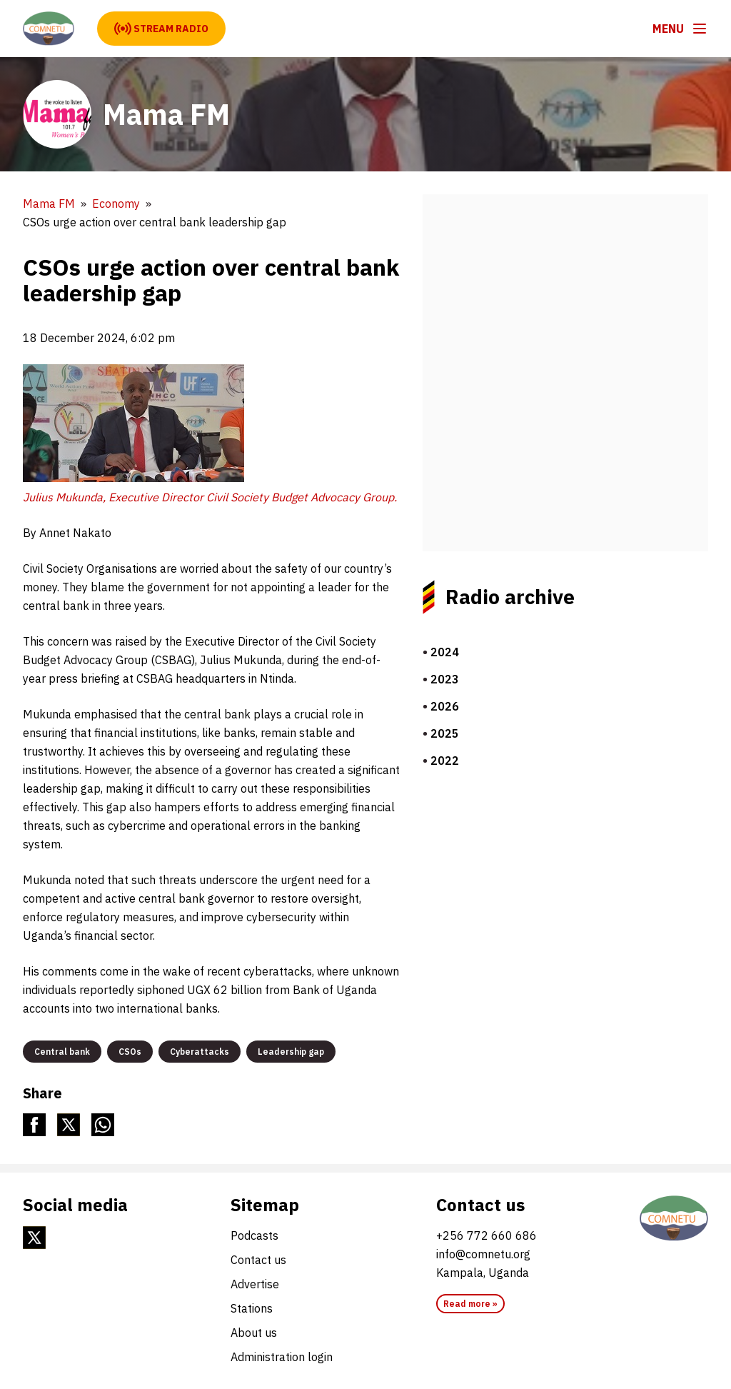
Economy (116, 203)
